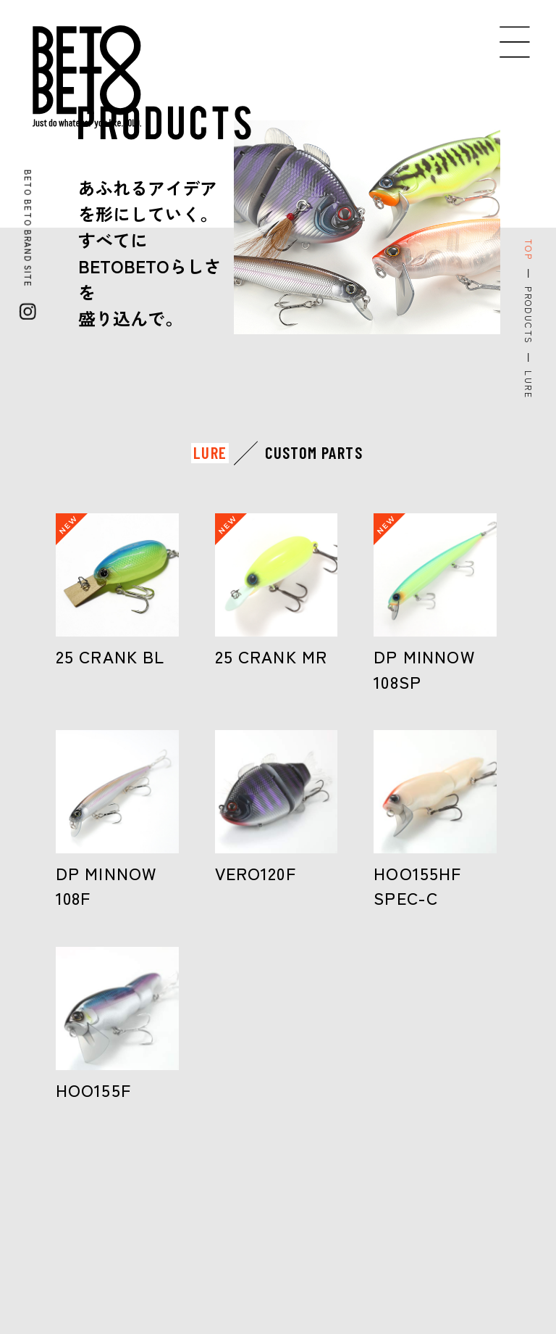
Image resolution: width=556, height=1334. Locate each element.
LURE (210, 453)
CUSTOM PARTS (314, 453)
